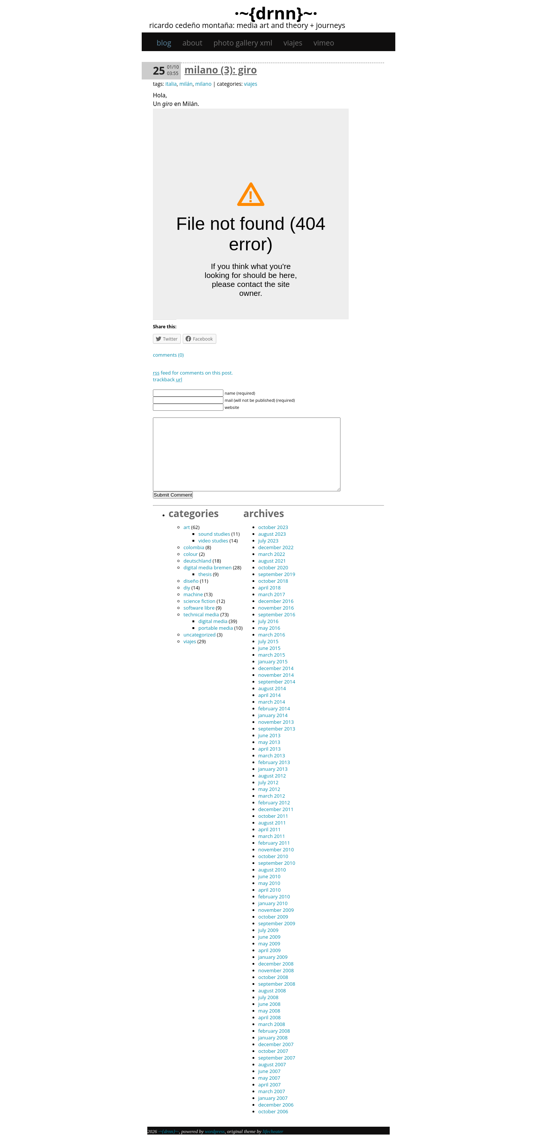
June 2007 (269, 1071)
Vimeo (324, 43)
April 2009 (269, 950)
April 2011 (269, 829)
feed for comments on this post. (193, 372)
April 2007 (269, 1084)
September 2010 (276, 863)
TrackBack (167, 379)
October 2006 (273, 1111)
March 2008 (271, 1024)
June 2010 (269, 876)
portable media (215, 628)
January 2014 (273, 715)
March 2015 (271, 654)
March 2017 (271, 594)
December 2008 (276, 963)
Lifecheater (273, 1131)
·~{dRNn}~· (275, 12)
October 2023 (273, 527)
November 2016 (276, 607)
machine (193, 594)
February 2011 (274, 842)
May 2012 (269, 789)
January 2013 (273, 769)
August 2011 (272, 822)
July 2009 (268, 930)
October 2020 (273, 567)
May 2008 (269, 1010)
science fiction (199, 601)
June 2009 (269, 936)
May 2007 (269, 1077)
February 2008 (274, 1030)
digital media (212, 621)
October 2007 (273, 1051)
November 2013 (276, 722)
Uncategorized (199, 634)
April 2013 (269, 748)
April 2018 (269, 587)
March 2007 (271, 1091)
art (186, 527)
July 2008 (268, 997)
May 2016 (269, 628)
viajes (292, 43)
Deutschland (197, 560)
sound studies (214, 534)
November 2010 (276, 849)
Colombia (193, 547)
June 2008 (269, 1004)
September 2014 (276, 681)
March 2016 (271, 634)
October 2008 (273, 977)
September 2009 (276, 923)
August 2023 (272, 534)
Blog (164, 43)
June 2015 (269, 648)
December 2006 (276, 1104)
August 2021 (272, 560)
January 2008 (273, 1037)
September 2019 (276, 574)
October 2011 (273, 816)
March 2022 (271, 554)
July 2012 (268, 782)
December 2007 (276, 1044)
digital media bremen (207, 567)
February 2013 (274, 762)
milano (203, 83)
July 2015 (268, 641)
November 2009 (276, 910)
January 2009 (273, 957)
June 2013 (269, 735)
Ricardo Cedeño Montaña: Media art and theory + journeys (247, 25)
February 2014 (274, 708)
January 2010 (273, 903)
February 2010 (274, 896)
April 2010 (269, 889)
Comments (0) (168, 354)
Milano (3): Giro (221, 69)
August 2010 (272, 869)
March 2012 (271, 795)
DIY (186, 587)
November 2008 (276, 970)
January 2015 (273, 661)
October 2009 (273, 916)
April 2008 (269, 1017)
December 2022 (276, 547)
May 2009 (269, 943)
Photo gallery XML (243, 43)
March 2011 (271, 836)
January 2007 (273, 1098)
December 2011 (276, 809)
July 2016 (268, 621)
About (192, 43)
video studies (213, 540)
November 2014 (276, 675)
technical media (201, 614)
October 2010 (273, 856)
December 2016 (276, 601)
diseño (191, 581)
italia (170, 83)
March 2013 (271, 755)
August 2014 (272, 688)
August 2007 (272, 1064)
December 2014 (276, 668)
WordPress (214, 1131)
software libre (198, 607)
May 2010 (269, 883)
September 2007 (276, 1057)
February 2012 (274, 802)
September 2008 (276, 983)
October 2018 (273, 581)
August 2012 (272, 775)
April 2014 (269, 695)
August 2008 (272, 990)
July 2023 (268, 540)
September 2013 (276, 728)
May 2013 (269, 742)
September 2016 (276, 614)
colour (190, 554)
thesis (205, 574)
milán (185, 83)
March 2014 (271, 701)
